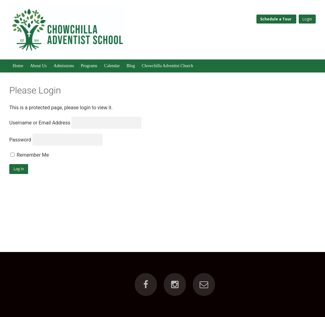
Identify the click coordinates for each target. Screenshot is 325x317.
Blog (131, 65)
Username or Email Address (39, 123)
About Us (38, 65)
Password (20, 140)
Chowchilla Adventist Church (167, 65)
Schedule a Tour (276, 19)
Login (307, 19)
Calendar (112, 65)
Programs (89, 65)
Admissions (63, 65)
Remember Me (30, 155)
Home (18, 65)
